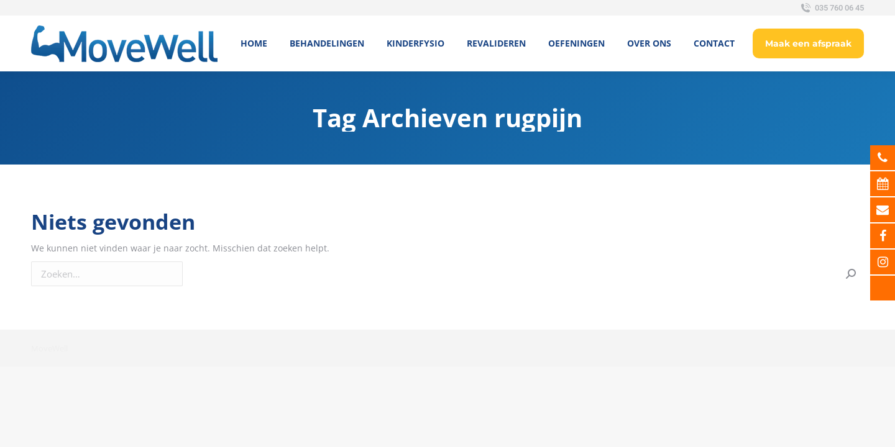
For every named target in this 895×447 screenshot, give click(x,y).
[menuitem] (254, 43)
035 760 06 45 (831, 8)
